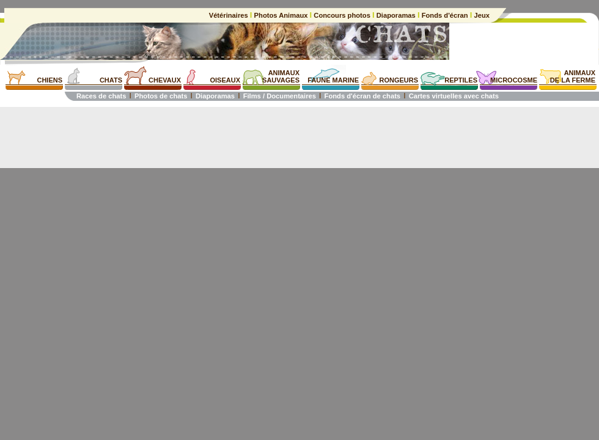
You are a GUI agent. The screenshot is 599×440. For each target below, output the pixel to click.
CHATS (111, 80)
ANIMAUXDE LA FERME (572, 76)
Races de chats (101, 96)
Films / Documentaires (279, 96)
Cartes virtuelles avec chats (454, 96)
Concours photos (342, 15)
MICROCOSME (513, 80)
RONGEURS (398, 80)
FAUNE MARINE (333, 80)
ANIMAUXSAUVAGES (281, 76)
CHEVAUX (165, 80)
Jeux (481, 15)
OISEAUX (225, 80)
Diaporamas (396, 15)
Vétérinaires (229, 15)
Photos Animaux (280, 15)
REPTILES (460, 80)
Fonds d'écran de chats (363, 96)
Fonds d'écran (445, 15)
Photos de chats (160, 96)
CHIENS (49, 80)
